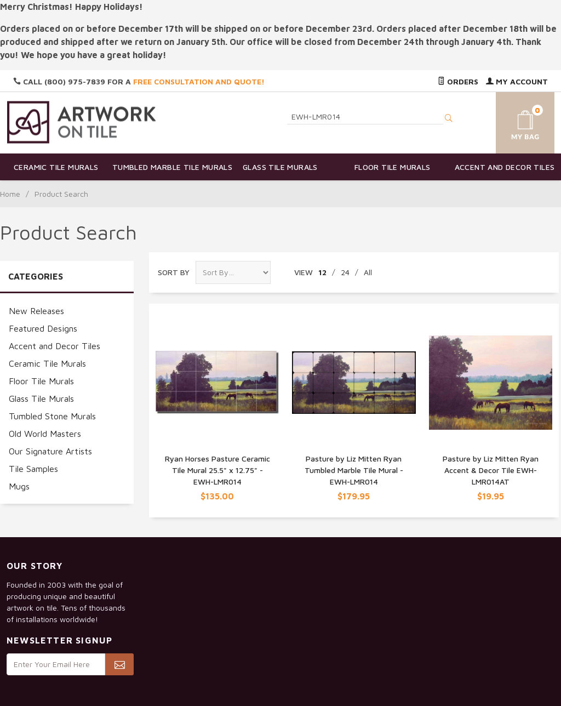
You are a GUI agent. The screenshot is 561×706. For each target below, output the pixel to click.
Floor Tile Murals (392, 167)
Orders (458, 81)
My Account (517, 81)
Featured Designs (43, 328)
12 (322, 272)
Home (10, 193)
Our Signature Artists (50, 451)
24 (345, 272)
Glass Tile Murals (280, 167)
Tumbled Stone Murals (52, 416)
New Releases (36, 311)
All (368, 272)
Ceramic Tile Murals (56, 167)
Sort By (174, 272)
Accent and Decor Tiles (505, 167)
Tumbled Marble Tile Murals (168, 167)
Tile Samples (33, 469)
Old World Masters (45, 434)
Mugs (19, 486)
